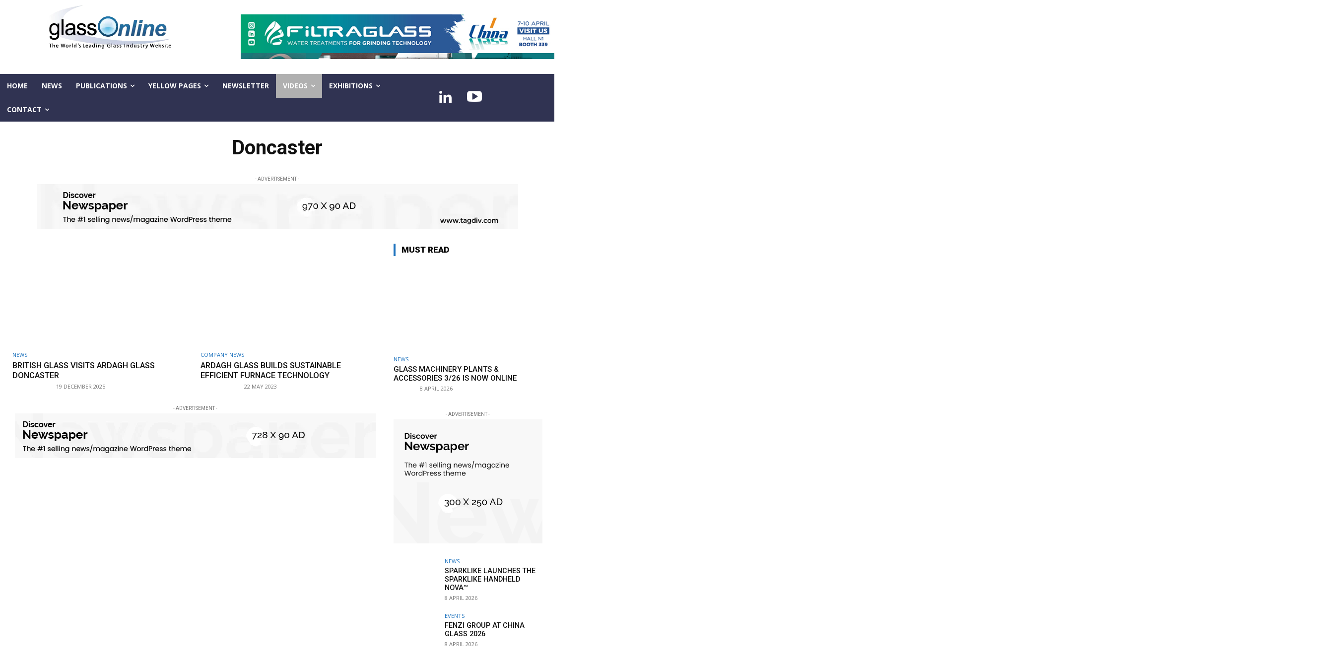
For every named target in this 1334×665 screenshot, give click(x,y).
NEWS (19, 354)
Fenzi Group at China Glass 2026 (483, 629)
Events (455, 615)
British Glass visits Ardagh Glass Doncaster (89, 370)
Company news (222, 354)
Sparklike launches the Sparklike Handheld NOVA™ (493, 575)
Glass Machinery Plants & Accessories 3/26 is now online (455, 374)
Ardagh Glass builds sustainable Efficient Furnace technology (275, 370)
